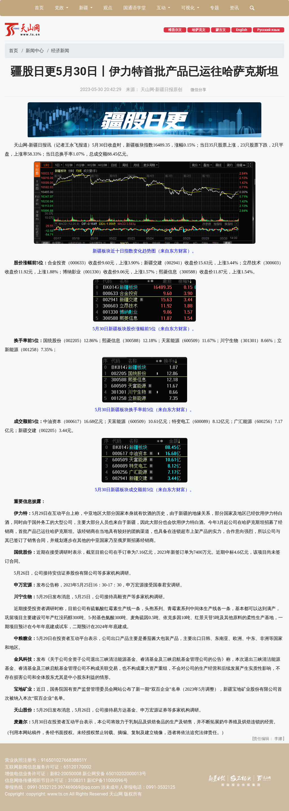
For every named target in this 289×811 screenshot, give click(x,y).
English (241, 30)
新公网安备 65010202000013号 (114, 773)
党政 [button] (60, 7)
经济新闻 (60, 50)
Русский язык (268, 30)
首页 (39, 7)
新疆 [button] (84, 7)
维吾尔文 (175, 30)
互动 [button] (162, 7)
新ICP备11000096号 (107, 780)
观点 (107, 7)
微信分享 (198, 89)
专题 (214, 7)
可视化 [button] (188, 7)
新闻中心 (35, 50)
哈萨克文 (198, 30)
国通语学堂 (134, 7)
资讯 (234, 7)
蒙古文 (221, 30)
